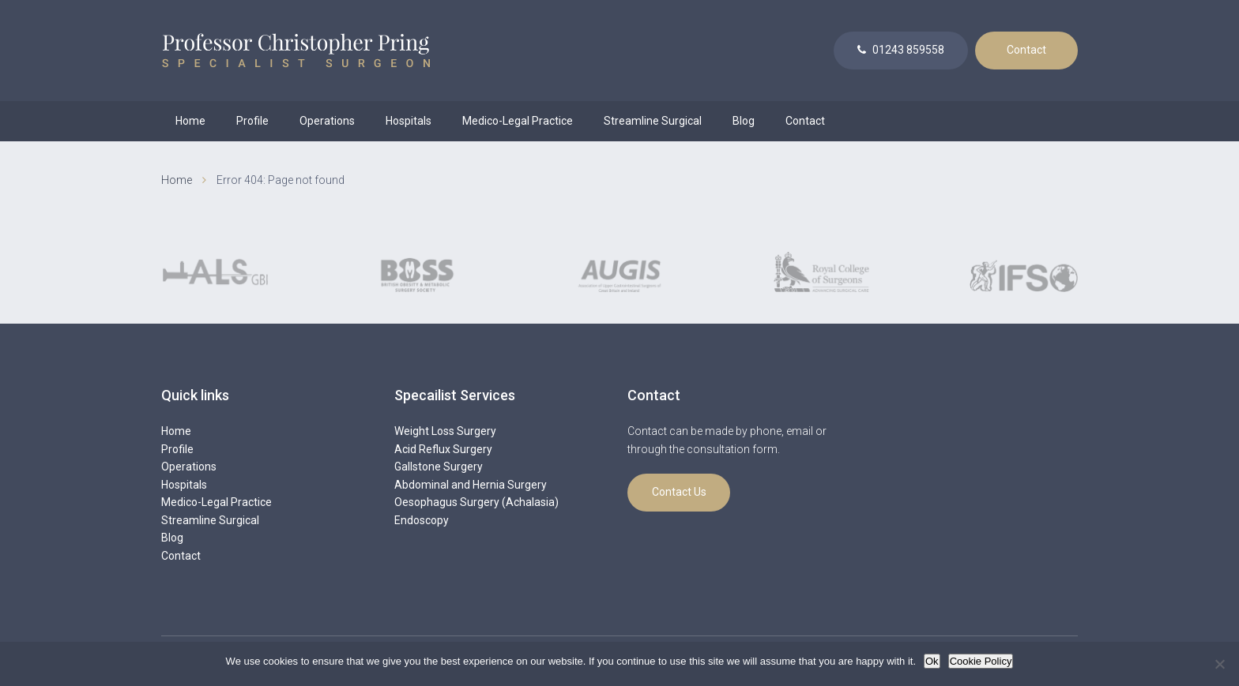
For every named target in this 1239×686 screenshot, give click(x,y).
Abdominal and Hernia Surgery (470, 484)
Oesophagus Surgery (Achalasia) (476, 502)
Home (190, 120)
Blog (743, 120)
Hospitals (408, 120)
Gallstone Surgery (438, 466)
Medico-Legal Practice (517, 120)
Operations (327, 120)
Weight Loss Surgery (445, 431)
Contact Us (679, 491)
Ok (932, 661)
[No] (1219, 664)
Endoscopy (421, 520)
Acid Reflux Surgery (443, 449)
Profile (252, 120)
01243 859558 (900, 49)
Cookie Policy (981, 661)
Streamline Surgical (653, 120)
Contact (1026, 49)
